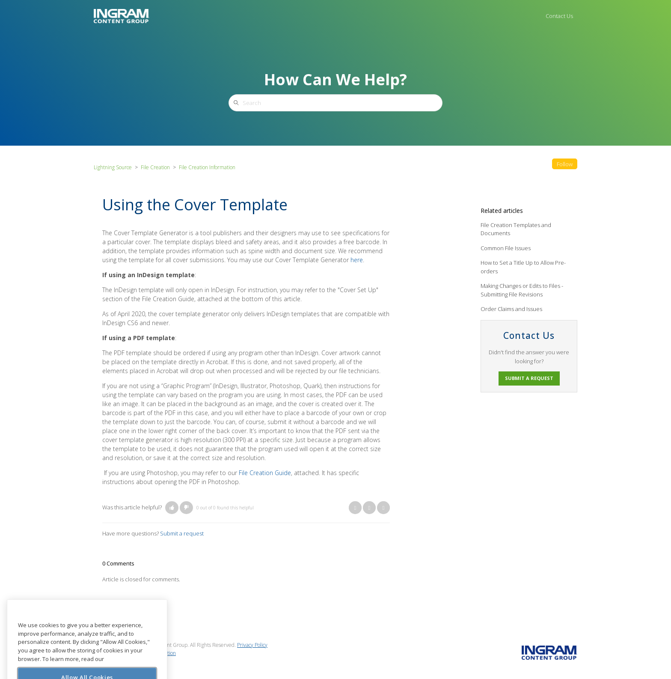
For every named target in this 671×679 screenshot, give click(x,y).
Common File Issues (506, 248)
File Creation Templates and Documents (516, 229)
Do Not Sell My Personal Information (135, 653)
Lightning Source (113, 167)
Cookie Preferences (116, 660)
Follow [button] (565, 164)
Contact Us (559, 16)
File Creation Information (207, 167)
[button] (171, 507)
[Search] (335, 102)
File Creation (155, 167)
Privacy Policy (252, 645)
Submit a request (182, 533)
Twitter (369, 507)
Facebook (355, 507)
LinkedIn (383, 507)
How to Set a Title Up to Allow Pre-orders (523, 267)
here (356, 260)
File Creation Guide (265, 473)
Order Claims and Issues (511, 309)
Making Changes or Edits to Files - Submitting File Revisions (522, 290)
